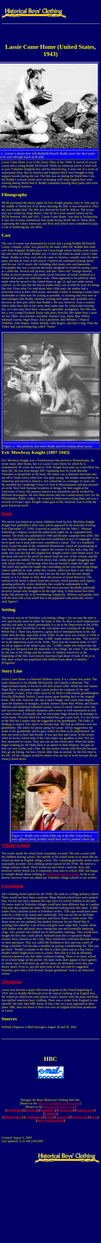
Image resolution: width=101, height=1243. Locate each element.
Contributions (34, 1117)
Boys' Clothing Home (50, 1120)
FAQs (49, 1117)
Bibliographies (13, 1117)
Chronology (65, 1110)
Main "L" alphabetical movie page (59, 1103)
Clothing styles (85, 1110)
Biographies (47, 1110)
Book (7, 513)
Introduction (15, 1110)
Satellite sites (79, 1117)
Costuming (12, 885)
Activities (31, 1110)
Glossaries (62, 1117)
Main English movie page (59, 1106)
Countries (50, 1113)
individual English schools (62, 874)
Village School (15, 845)
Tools (94, 1117)
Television (11, 981)
